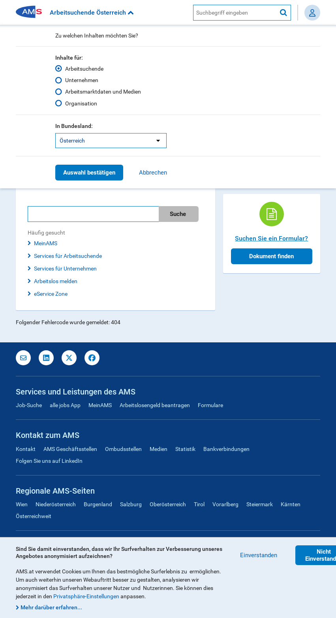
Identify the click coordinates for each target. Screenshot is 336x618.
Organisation (81, 103)
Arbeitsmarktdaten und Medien (103, 91)
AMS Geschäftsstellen (70, 449)
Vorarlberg (225, 504)
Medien (158, 449)
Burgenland (98, 504)
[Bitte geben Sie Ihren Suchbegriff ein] (93, 214)
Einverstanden (258, 555)
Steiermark (259, 504)
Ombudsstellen (123, 449)
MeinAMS (45, 243)
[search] (115, 214)
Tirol (199, 504)
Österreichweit (33, 516)
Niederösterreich (56, 504)
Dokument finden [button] (271, 256)
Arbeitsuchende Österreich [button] (92, 12)
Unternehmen (81, 80)
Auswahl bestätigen (89, 172)
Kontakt (26, 449)
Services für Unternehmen (65, 268)
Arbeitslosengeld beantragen (155, 405)
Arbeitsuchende (84, 69)
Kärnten (290, 504)
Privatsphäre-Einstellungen (86, 596)
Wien (22, 504)
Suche (178, 214)
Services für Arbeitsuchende (68, 256)
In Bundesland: (74, 126)
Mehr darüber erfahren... (51, 607)
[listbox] (111, 140)
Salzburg (131, 504)
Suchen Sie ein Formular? (271, 238)
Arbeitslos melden (55, 281)
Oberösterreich (168, 504)
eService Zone (51, 294)
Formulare (210, 405)
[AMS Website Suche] (235, 13)
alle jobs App (65, 405)
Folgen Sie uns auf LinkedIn (49, 461)
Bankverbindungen (226, 449)
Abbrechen (153, 172)
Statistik (185, 449)
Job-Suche (29, 405)
